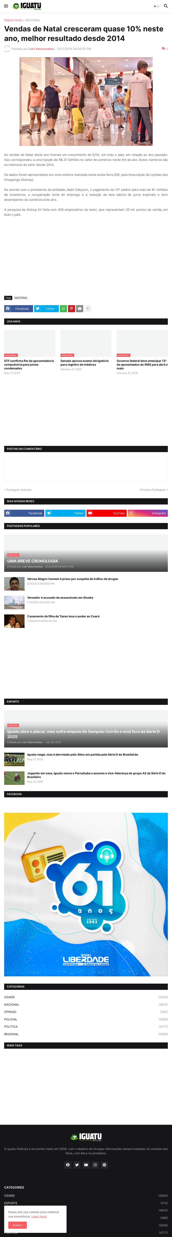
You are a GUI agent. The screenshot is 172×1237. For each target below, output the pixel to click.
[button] (5, 6)
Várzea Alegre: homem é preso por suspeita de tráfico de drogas (72, 579)
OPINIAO (86, 1012)
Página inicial (13, 20)
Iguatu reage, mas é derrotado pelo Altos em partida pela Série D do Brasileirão (82, 754)
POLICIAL (86, 1019)
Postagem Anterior (19, 489)
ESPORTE (86, 1203)
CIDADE (86, 997)
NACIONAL (32, 20)
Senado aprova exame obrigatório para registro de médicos (85, 362)
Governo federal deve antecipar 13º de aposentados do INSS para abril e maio (142, 364)
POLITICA (86, 1027)
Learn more (39, 1216)
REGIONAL (86, 1034)
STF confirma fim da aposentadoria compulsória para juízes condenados (29, 364)
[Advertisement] (86, 261)
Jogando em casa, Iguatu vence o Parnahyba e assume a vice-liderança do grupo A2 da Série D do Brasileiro (96, 775)
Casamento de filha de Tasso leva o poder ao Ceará (63, 616)
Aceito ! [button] (17, 1225)
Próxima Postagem (153, 489)
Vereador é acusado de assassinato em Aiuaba (60, 597)
